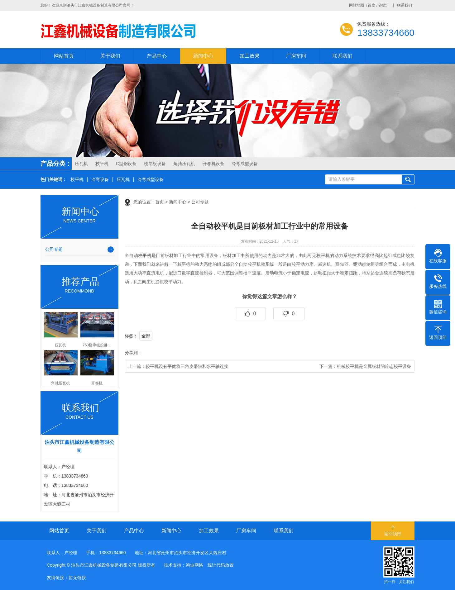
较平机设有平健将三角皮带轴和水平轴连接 (187, 366)
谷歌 (382, 5)
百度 (371, 5)
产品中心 (157, 56)
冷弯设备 (100, 179)
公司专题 (54, 249)
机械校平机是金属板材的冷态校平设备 (374, 366)
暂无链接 (77, 577)
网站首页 (64, 56)
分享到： (133, 352)
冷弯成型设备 (245, 163)
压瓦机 (81, 163)
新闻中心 (203, 56)
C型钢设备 (126, 163)
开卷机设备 (213, 163)
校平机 (101, 163)
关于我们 (110, 56)
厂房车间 (296, 56)
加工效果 (250, 56)
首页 (159, 201)
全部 (145, 335)
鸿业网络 (194, 565)
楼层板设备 (155, 163)
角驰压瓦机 (184, 163)
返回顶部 (392, 533)
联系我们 (404, 5)
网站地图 (356, 5)
